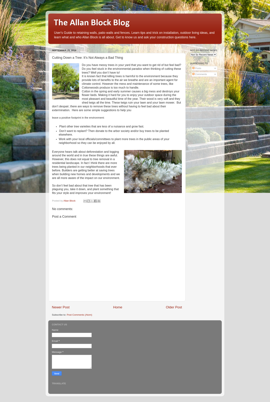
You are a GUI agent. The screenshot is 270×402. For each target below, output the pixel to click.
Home (117, 307)
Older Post (174, 307)
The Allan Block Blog (92, 23)
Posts (196, 68)
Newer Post (61, 307)
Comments (199, 74)
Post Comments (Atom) (79, 314)
